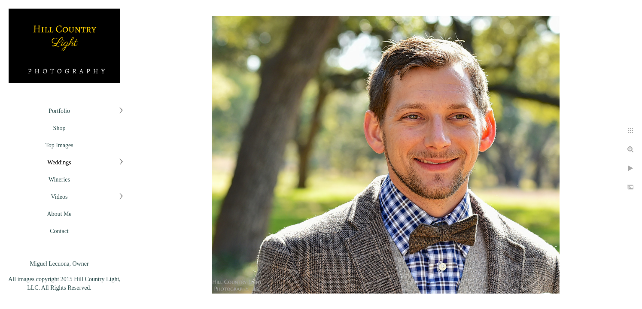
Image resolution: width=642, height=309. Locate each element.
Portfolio (59, 111)
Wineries (59, 179)
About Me (59, 214)
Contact (59, 231)
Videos (59, 197)
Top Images (59, 145)
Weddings (59, 162)
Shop (59, 128)
